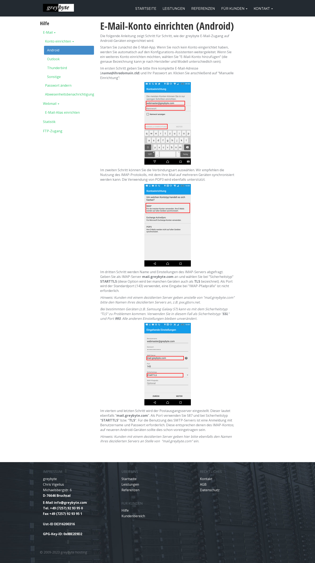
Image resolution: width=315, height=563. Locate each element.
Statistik (49, 121)
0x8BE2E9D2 (72, 534)
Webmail (51, 103)
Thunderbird (57, 68)
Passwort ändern (58, 85)
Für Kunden (234, 9)
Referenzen (203, 9)
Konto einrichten (59, 41)
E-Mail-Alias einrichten (62, 112)
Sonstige (54, 76)
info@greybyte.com (70, 502)
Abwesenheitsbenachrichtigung (69, 94)
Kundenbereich (133, 516)
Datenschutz (210, 490)
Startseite (145, 9)
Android (53, 50)
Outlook (53, 59)
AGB (203, 484)
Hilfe (125, 510)
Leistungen (174, 9)
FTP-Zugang (52, 131)
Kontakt (263, 9)
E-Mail (49, 32)
